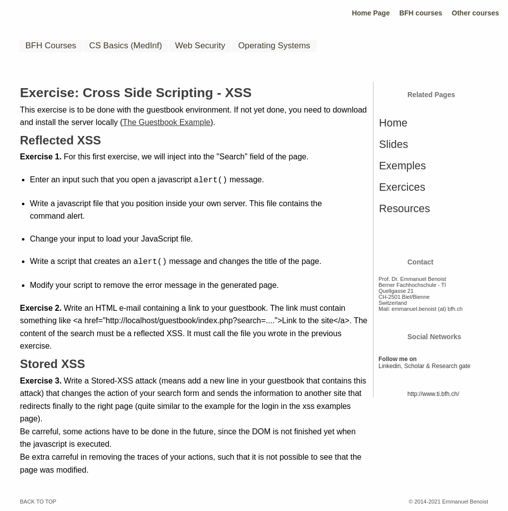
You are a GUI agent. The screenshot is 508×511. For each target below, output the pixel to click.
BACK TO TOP (38, 500)
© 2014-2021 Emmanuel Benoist (448, 500)
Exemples (402, 166)
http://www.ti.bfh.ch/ (433, 393)
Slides (393, 144)
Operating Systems (274, 45)
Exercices (402, 187)
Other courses (475, 13)
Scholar (414, 366)
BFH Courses (50, 45)
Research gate (451, 366)
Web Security (200, 45)
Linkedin (390, 366)
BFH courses (420, 13)
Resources (404, 209)
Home (393, 123)
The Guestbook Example (166, 122)
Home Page (370, 13)
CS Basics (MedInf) (125, 45)
